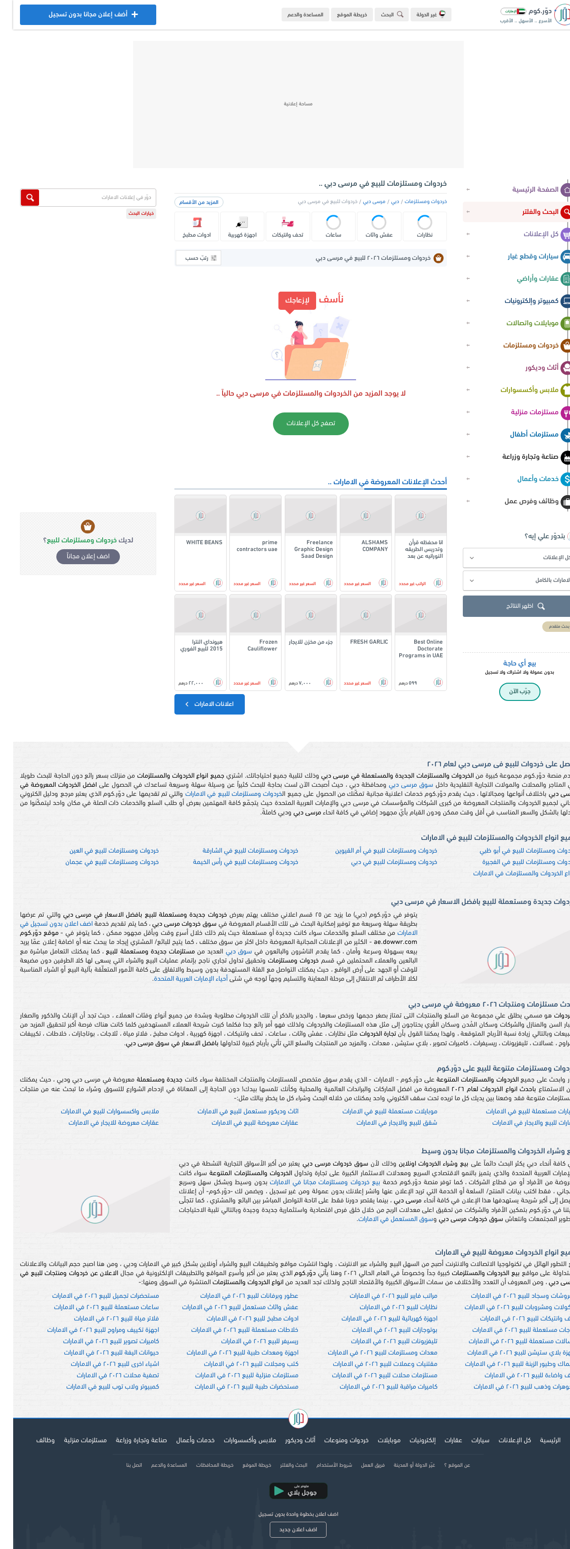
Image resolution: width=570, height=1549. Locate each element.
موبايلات (376, 1440)
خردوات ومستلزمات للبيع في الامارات (220, 794)
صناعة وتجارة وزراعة (525, 457)
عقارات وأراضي (533, 279)
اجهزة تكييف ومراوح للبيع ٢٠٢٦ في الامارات (90, 1330)
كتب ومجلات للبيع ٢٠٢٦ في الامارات (238, 1364)
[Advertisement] (285, 104)
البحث (380, 14)
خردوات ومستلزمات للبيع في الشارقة (237, 851)
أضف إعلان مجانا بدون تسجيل (75, 17)
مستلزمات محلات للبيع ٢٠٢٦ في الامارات (371, 1375)
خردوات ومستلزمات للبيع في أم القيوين (373, 851)
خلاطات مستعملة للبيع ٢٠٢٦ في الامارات (231, 1330)
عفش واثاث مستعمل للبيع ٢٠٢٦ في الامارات (227, 1307)
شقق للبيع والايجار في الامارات (383, 1123)
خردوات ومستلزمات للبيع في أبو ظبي (514, 851)
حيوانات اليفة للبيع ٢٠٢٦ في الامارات (98, 1353)
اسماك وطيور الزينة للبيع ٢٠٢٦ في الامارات (507, 1364)
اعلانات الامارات (195, 704)
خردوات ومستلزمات (526, 346)
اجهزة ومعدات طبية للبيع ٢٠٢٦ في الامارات (229, 1353)
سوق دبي (226, 951)
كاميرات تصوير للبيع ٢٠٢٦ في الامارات (98, 1341)
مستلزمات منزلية (530, 413)
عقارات (440, 1440)
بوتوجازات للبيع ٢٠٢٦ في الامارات (381, 1330)
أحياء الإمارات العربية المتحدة (177, 979)
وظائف (32, 1440)
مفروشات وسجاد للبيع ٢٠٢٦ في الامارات (510, 1296)
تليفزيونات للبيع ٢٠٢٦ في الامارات (381, 1341)
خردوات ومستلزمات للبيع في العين (101, 851)
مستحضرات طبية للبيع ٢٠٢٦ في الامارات (233, 1387)
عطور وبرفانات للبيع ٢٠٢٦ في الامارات (236, 1296)
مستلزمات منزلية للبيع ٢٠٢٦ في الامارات (233, 1375)
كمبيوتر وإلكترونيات (526, 301)
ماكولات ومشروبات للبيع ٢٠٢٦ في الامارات (507, 1307)
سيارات (467, 1440)
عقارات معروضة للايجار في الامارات (100, 1123)
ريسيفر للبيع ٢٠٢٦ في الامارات (246, 1341)
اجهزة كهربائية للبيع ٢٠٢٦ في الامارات (376, 1319)
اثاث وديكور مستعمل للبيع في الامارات (234, 1111)
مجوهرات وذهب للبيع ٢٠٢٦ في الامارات (512, 1387)
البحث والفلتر (535, 212)
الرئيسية (537, 1440)
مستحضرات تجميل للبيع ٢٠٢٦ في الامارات (92, 1296)
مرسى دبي (361, 201)
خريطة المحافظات (201, 1465)
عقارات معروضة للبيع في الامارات (241, 1123)
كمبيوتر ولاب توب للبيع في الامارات (99, 1387)
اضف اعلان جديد (285, 1530)
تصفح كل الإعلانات (297, 423)
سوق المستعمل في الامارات (382, 1219)
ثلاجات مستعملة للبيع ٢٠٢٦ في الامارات (511, 1330)
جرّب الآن (506, 691)
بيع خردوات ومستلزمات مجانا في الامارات (312, 1182)
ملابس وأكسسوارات (524, 390)
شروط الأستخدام (321, 1465)
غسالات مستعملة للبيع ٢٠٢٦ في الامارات (509, 1341)
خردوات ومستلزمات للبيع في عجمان (99, 862)
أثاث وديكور (537, 368)
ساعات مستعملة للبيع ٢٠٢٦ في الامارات (93, 1307)
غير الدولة (417, 14)
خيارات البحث (128, 213)
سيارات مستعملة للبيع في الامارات (518, 1111)
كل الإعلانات (536, 235)
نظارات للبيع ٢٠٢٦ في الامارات (385, 1307)
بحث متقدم (546, 626)
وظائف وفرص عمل (526, 502)
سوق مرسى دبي (398, 785)
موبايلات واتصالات (527, 324)
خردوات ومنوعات (333, 1440)
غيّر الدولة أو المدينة (401, 1465)
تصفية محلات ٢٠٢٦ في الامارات (105, 1375)
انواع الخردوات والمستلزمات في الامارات (511, 873)
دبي (382, 201)
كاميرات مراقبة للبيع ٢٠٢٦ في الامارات (375, 1387)
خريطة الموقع (339, 15)
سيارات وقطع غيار (528, 257)
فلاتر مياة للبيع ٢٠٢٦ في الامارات (103, 1319)
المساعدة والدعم (292, 15)
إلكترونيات (409, 1440)
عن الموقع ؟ (444, 1465)
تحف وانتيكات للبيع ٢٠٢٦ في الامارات (515, 1319)
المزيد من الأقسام (185, 202)
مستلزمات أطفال (529, 435)
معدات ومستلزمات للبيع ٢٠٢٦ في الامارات (369, 1353)
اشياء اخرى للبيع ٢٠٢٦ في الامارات (102, 1364)
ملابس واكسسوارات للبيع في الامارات (97, 1111)
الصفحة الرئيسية (530, 190)
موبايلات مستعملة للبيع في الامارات (376, 1111)
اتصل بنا (121, 1465)
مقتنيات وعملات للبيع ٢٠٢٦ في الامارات (372, 1364)
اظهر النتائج (513, 606)
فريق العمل (360, 1465)
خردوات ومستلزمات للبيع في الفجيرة (516, 862)
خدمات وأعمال (533, 479)
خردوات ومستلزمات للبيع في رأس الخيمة (232, 862)
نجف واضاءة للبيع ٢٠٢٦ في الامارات (517, 1375)
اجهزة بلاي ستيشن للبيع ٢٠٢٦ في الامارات (508, 1353)
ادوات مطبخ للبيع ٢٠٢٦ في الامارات (239, 1319)
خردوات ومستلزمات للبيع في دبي (381, 862)
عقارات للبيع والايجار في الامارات (521, 1123)
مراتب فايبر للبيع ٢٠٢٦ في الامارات (380, 1296)
